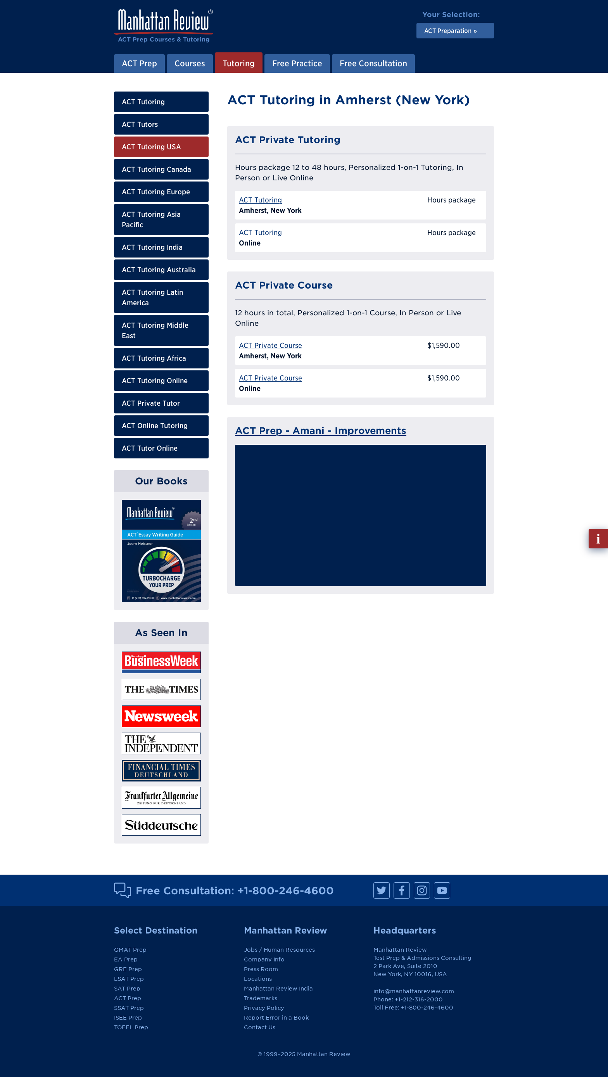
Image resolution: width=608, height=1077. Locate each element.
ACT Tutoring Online (155, 381)
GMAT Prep (130, 950)
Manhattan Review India (278, 988)
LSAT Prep (129, 979)
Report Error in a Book (276, 1018)
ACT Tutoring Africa (154, 358)
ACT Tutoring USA (151, 147)
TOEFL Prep (131, 1027)
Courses (189, 63)
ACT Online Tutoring (155, 426)
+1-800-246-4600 (285, 890)
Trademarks (260, 998)
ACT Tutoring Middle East (155, 330)
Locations (258, 979)
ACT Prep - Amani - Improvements (320, 430)
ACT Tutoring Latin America (152, 297)
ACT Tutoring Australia (159, 270)
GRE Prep (128, 969)
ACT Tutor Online (150, 448)
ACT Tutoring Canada (156, 169)
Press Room (261, 969)
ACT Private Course (270, 345)
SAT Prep (127, 988)
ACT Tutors (140, 124)
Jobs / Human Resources (279, 950)
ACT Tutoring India (152, 247)
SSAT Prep (129, 1008)
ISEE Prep (128, 1018)
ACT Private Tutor (151, 403)
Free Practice (297, 63)
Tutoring (239, 63)
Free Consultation (373, 63)
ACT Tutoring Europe (156, 192)
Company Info (264, 959)
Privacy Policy (264, 1008)
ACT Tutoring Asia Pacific (151, 219)
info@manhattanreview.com (413, 991)
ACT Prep (139, 63)
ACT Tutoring (143, 102)
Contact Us (259, 1027)
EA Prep (126, 959)
